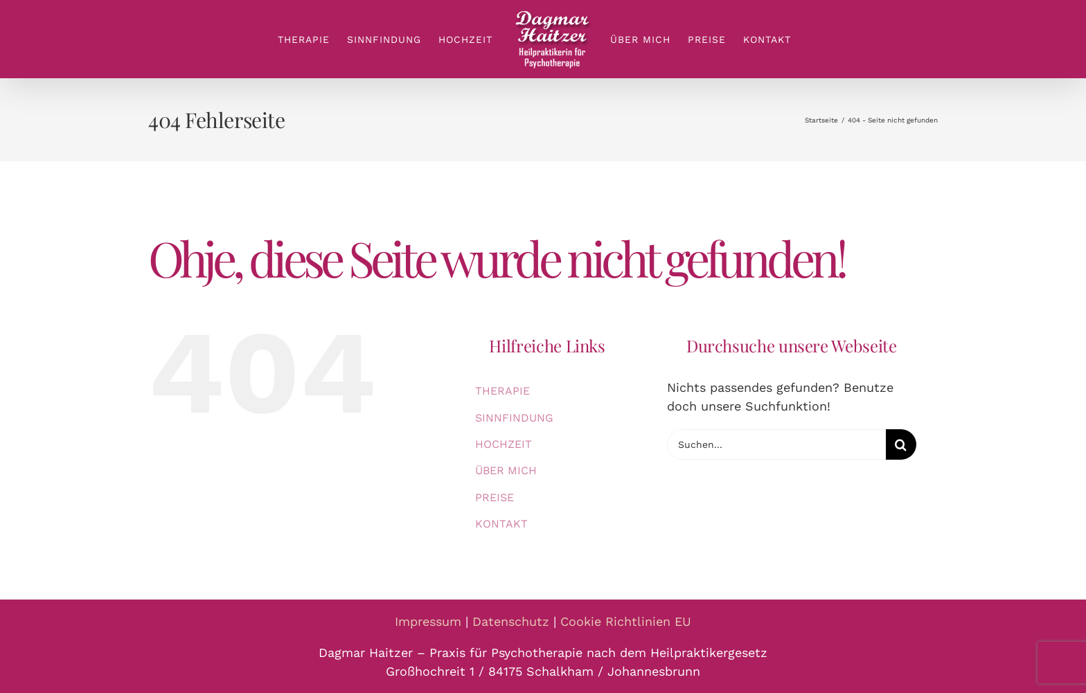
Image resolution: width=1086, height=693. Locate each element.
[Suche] (901, 444)
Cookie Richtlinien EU (625, 621)
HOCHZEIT (503, 444)
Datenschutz (510, 621)
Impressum (428, 621)
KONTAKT (501, 523)
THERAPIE (502, 390)
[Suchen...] (776, 444)
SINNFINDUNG (514, 417)
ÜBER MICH (506, 470)
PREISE (494, 497)
